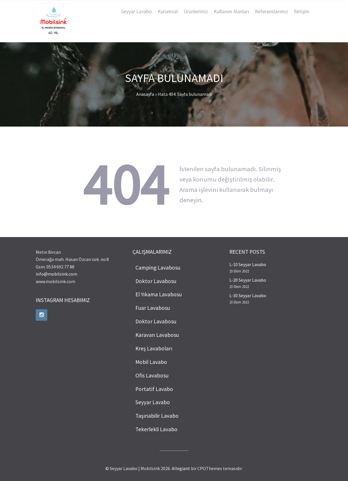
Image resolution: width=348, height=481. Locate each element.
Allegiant (181, 468)
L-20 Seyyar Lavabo (247, 280)
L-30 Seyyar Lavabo (247, 295)
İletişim (301, 11)
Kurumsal (168, 11)
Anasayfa (145, 94)
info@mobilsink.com (56, 274)
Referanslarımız (271, 11)
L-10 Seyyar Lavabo (247, 264)
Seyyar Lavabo (136, 11)
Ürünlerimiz (196, 11)
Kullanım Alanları (231, 11)
